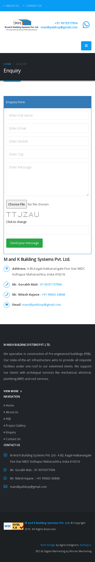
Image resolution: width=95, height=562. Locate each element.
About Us (11, 5)
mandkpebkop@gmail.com (59, 27)
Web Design (48, 545)
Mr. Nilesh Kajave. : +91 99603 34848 (34, 478)
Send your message (24, 243)
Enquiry (10, 432)
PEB (7, 419)
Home (7, 64)
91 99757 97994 (50, 284)
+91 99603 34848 (53, 294)
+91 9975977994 (66, 23)
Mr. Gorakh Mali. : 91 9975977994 (32, 470)
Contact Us (32, 5)
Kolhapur (85, 545)
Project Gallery (15, 425)
